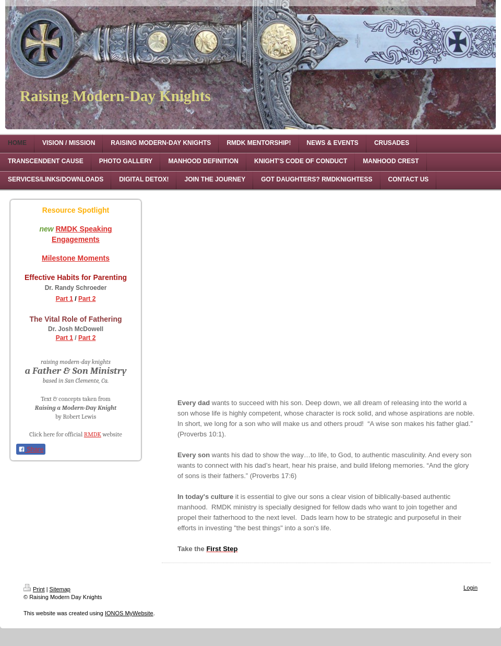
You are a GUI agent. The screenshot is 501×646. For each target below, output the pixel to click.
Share (30, 449)
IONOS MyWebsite (129, 613)
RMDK (92, 434)
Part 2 (87, 298)
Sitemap (60, 589)
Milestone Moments (76, 258)
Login (470, 587)
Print (34, 589)
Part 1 (64, 298)
